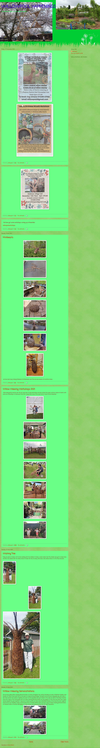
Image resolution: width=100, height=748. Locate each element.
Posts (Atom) (11, 745)
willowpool (74, 51)
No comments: (21, 163)
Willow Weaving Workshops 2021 (19, 389)
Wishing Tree (9, 553)
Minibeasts (8, 237)
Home (31, 742)
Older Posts (64, 742)
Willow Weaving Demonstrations (18, 691)
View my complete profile (77, 53)
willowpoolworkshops (9, 225)
